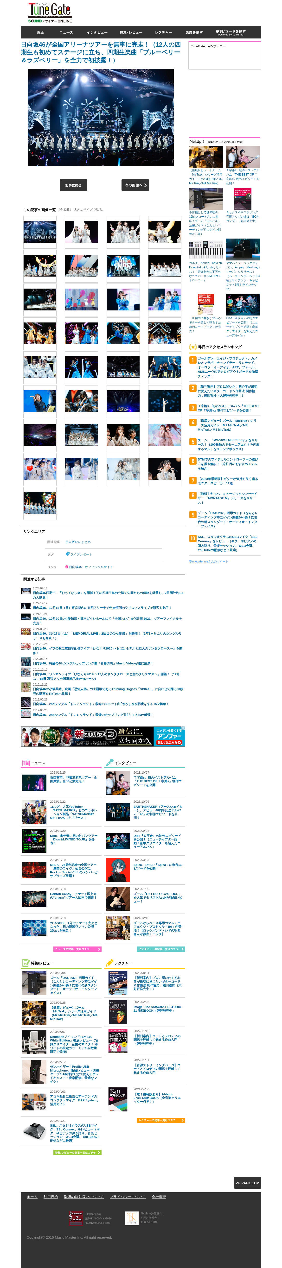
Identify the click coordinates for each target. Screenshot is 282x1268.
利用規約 (51, 1197)
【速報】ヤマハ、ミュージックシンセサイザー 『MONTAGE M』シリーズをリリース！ (227, 498)
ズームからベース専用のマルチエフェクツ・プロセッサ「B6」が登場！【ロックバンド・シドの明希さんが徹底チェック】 (157, 928)
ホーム (32, 1197)
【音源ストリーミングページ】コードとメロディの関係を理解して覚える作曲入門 (157, 1068)
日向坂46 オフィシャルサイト (91, 567)
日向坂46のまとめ (78, 542)
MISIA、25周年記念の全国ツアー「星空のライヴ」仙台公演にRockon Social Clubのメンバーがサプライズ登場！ (74, 870)
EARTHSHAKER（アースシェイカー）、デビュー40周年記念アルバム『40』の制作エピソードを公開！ (158, 812)
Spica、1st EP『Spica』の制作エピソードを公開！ (158, 867)
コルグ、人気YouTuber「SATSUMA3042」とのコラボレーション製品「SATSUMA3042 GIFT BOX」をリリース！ (73, 812)
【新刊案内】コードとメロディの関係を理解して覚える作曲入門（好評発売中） (157, 1039)
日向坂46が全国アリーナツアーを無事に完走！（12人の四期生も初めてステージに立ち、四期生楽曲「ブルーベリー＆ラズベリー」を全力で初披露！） (101, 52)
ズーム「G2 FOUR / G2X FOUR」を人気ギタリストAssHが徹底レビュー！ (158, 897)
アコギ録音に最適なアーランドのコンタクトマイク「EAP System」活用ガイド (75, 1100)
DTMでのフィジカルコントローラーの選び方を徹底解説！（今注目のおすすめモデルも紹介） (228, 464)
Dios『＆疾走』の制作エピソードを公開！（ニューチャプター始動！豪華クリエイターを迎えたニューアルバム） (157, 841)
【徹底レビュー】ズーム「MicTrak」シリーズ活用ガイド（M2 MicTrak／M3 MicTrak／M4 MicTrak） (73, 1013)
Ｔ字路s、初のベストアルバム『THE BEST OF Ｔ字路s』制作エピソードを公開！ (158, 781)
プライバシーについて (128, 1197)
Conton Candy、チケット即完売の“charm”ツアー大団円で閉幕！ (73, 896)
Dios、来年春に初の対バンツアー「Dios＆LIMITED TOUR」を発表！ (73, 839)
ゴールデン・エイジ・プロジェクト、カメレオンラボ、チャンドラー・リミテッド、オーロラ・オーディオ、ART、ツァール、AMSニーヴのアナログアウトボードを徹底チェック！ (228, 367)
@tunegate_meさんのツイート (208, 561)
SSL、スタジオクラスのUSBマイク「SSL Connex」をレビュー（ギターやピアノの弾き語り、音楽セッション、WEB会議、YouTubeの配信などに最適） (75, 1133)
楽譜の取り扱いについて (84, 1197)
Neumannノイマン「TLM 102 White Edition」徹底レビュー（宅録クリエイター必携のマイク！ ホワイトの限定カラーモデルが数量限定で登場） (74, 1044)
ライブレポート (81, 554)
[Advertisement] (173, 12)
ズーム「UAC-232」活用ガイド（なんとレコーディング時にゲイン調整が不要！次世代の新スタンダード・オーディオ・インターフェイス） (73, 985)
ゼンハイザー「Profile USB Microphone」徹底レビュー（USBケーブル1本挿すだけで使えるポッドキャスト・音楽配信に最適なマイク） (74, 1074)
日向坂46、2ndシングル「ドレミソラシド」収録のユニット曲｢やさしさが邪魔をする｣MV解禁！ (101, 704)
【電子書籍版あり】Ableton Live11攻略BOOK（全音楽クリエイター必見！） (157, 1098)
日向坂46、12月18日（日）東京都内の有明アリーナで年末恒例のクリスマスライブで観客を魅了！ (102, 608)
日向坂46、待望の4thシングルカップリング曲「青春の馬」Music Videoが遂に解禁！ (93, 663)
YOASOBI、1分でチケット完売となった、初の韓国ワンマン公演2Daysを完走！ (73, 926)
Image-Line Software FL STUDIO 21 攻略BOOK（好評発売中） (157, 1009)
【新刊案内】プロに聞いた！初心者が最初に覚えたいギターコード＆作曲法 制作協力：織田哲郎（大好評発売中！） (157, 983)
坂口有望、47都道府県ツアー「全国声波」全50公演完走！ (73, 779)
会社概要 (159, 1197)
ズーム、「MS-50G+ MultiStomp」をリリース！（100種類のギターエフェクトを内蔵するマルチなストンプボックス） (228, 444)
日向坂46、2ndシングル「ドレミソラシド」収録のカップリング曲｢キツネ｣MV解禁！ (93, 715)
